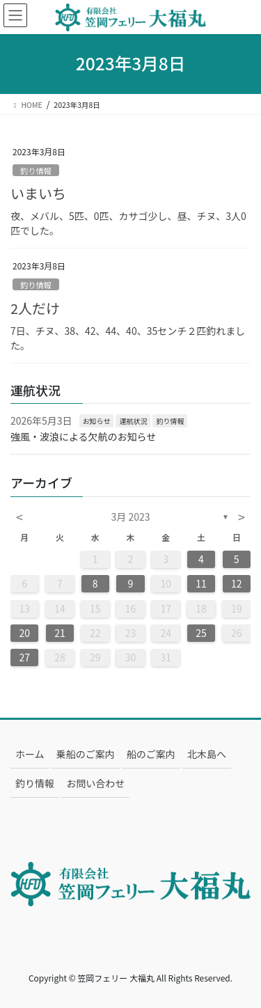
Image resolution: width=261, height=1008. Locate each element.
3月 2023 (130, 516)
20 (24, 633)
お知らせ (97, 421)
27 (24, 657)
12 (236, 583)
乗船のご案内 (85, 754)
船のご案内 (151, 754)
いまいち (38, 193)
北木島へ (206, 754)
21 (59, 633)
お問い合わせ (95, 783)
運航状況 (133, 421)
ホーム (30, 754)
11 (201, 583)
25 (201, 633)
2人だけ (35, 308)
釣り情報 (36, 170)
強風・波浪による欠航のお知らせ (83, 436)
